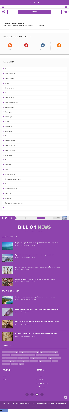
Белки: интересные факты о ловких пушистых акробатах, (35, 279)
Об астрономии (10, 145)
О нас (4, 376)
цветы (21, 364)
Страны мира (6, 364)
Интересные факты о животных (38, 358)
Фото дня (8, 193)
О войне (7, 121)
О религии (8, 131)
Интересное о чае (53, 355)
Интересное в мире (16, 355)
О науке (7, 83)
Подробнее (42, 217)
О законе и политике (12, 184)
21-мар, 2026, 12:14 (25, 245)
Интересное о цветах (42, 355)
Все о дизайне (23, 352)
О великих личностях (12, 93)
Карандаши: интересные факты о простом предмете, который (37, 309)
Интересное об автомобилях (10, 358)
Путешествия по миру (45, 361)
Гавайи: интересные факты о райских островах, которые (35, 297)
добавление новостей (46, 352)
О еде (6, 169)
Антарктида (14, 352)
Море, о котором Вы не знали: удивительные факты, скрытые (36, 243)
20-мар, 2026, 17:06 (25, 257)
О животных (9, 126)
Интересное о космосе (28, 355)
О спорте (8, 165)
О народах (8, 155)
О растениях (9, 136)
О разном (8, 198)
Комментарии (42, 376)
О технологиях (9, 107)
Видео (4, 379)
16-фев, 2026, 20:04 (25, 312)
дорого (55, 352)
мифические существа (54, 358)
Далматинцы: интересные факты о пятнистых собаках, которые (37, 267)
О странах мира (10, 69)
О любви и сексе (10, 141)
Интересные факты (23, 358)
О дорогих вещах (10, 174)
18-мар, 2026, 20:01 (25, 282)
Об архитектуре (10, 74)
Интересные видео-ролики (14, 203)
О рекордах (8, 112)
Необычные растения (22, 361)
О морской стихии (11, 189)
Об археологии (10, 150)
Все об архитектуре (33, 352)
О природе (8, 117)
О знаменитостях (10, 160)
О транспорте (9, 97)
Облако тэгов (42, 387)
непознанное (33, 361)
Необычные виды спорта (9, 361)
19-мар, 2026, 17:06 (25, 270)
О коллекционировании (13, 179)
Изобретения (6, 355)
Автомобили (6, 352)
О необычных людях (11, 102)
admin (17, 245)
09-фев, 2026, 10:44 (25, 324)
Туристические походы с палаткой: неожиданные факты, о (36, 255)
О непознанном (10, 88)
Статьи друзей (10, 208)
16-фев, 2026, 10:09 (25, 299)
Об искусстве (9, 78)
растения (55, 361)
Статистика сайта (43, 383)
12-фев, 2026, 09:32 (25, 336)
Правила (40, 379)
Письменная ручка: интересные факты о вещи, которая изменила (37, 321)
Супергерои (15, 364)
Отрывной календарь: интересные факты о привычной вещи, (36, 333)
